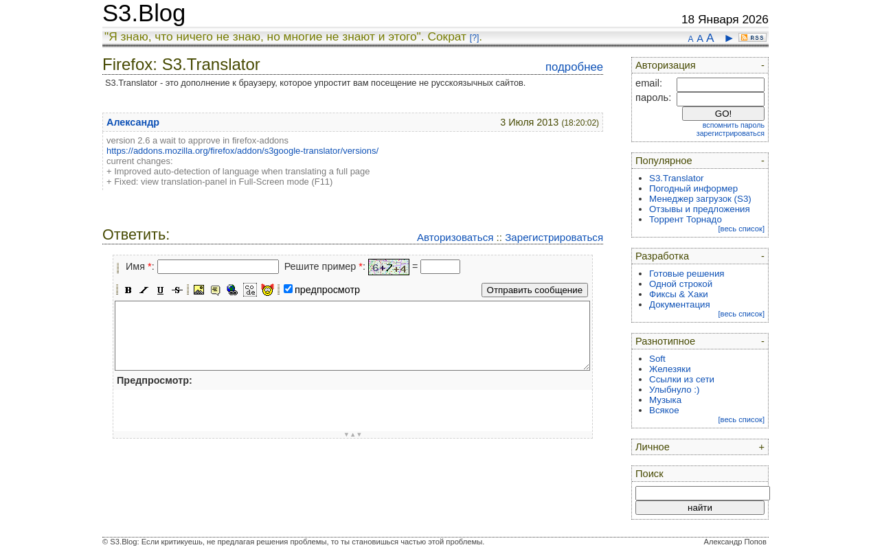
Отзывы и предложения (699, 209)
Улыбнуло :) (674, 389)
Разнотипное (665, 341)
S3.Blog (143, 13)
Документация (679, 304)
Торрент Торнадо (685, 219)
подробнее (574, 66)
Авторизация (665, 65)
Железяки (670, 369)
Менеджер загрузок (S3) (700, 199)
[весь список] (741, 228)
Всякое (664, 410)
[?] (474, 38)
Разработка (662, 256)
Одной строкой (680, 284)
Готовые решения (687, 273)
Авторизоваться (455, 237)
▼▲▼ (353, 434)
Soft (657, 359)
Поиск (649, 473)
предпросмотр (327, 289)
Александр (132, 122)
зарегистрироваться (731, 133)
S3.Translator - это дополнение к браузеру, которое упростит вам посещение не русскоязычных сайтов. (315, 83)
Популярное (663, 160)
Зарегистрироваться (554, 237)
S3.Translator (676, 178)
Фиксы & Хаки (678, 294)
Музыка (665, 400)
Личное (652, 446)
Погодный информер (693, 188)
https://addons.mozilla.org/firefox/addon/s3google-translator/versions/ (242, 151)
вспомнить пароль (734, 125)
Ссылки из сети (681, 379)
